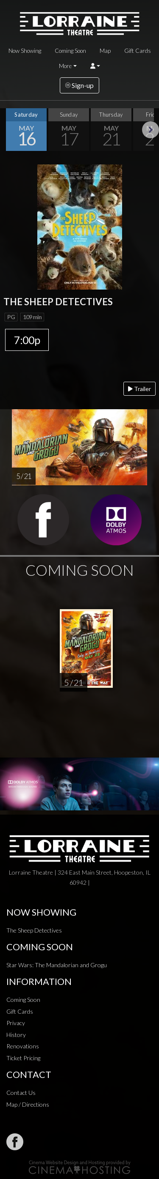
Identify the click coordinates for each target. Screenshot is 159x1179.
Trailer (139, 388)
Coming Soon (70, 50)
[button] (95, 66)
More (65, 66)
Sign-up (79, 85)
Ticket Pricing (23, 1057)
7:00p (27, 340)
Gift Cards (137, 50)
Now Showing (24, 50)
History (16, 1034)
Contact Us (21, 1092)
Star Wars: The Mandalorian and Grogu (56, 964)
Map (105, 50)
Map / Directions (27, 1104)
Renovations (22, 1046)
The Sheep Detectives (34, 930)
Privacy (15, 1022)
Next (150, 129)
